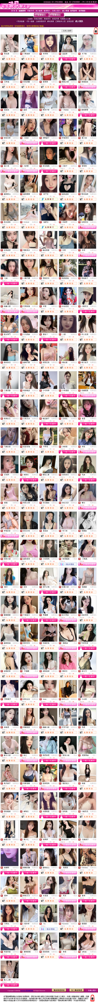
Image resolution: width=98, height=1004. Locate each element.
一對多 (74, 559)
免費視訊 (16, 54)
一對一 (55, 194)
